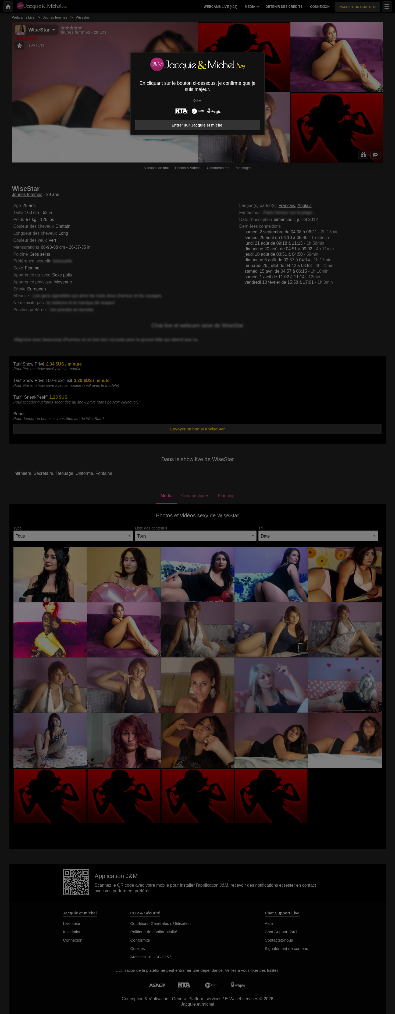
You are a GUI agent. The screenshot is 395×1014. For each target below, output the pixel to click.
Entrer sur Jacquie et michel (197, 125)
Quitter (197, 100)
